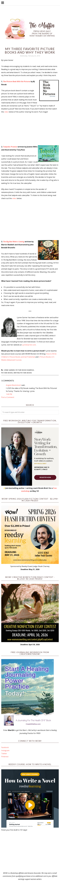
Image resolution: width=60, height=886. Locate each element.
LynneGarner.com (29, 345)
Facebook (5, 747)
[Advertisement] (30, 851)
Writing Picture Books (23, 373)
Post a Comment (7, 397)
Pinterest (4, 756)
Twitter (4, 753)
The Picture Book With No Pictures (16, 81)
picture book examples (25, 370)
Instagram (5, 750)
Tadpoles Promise (10, 147)
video (6, 112)
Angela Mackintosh (13, 385)
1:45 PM (9, 394)
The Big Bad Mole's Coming (13, 241)
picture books (7, 373)
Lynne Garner (9, 370)
